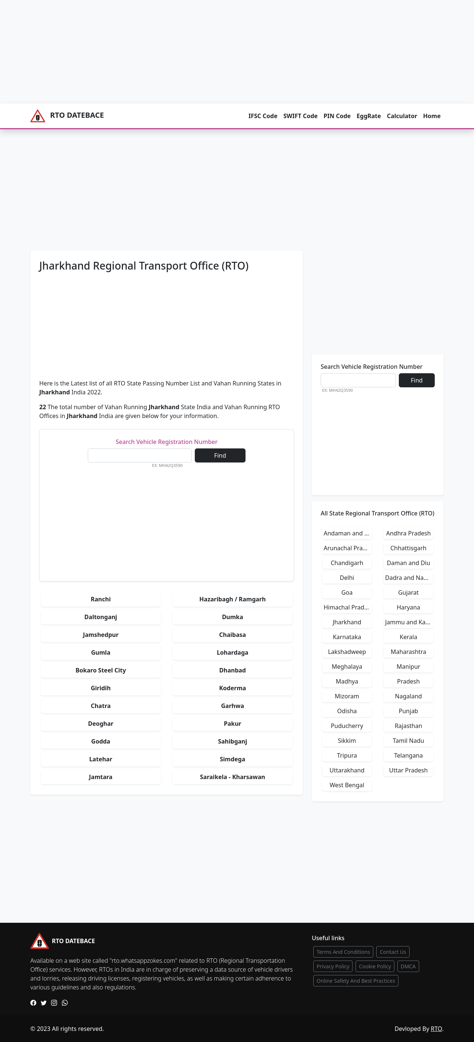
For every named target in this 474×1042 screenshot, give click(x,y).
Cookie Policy (375, 966)
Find (220, 455)
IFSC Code (262, 116)
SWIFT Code (300, 116)
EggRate (369, 116)
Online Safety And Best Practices (356, 980)
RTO (436, 1029)
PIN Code (337, 116)
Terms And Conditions (343, 951)
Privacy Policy (333, 966)
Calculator (402, 116)
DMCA (408, 966)
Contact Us (393, 951)
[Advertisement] (222, 52)
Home (432, 116)
